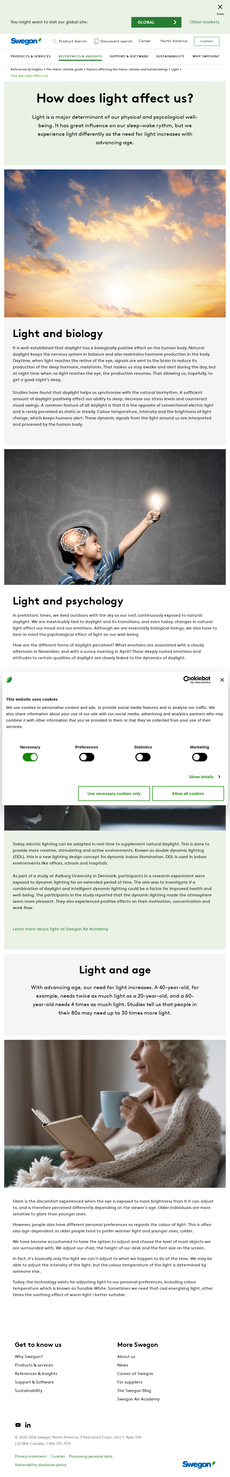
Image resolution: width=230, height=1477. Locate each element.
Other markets (204, 22)
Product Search (69, 41)
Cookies (58, 1457)
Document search (112, 42)
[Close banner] (222, 680)
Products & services (34, 1365)
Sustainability (28, 1391)
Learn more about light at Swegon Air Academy (60, 929)
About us (126, 1357)
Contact (206, 41)
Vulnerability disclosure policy (40, 1465)
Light (175, 69)
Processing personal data (90, 1457)
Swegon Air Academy (138, 1399)
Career (145, 41)
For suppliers (129, 1382)
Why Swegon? (29, 1357)
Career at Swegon (135, 1374)
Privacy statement (31, 1457)
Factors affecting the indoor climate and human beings (127, 69)
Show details (201, 776)
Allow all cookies (188, 793)
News (122, 1365)
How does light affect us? (29, 76)
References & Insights (26, 69)
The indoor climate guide (64, 69)
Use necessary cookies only (114, 793)
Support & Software (34, 1382)
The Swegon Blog (134, 1391)
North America (174, 41)
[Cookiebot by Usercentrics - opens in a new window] (187, 680)
